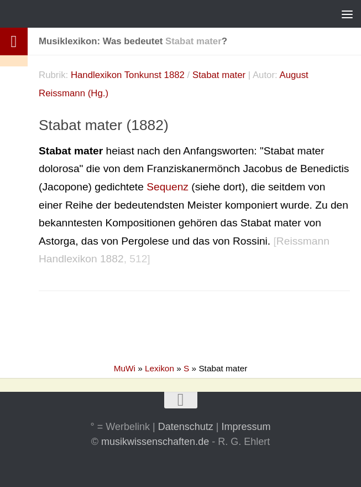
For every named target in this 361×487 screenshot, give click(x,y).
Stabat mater (218, 75)
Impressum (245, 426)
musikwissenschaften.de (155, 441)
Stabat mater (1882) (104, 125)
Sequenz (168, 187)
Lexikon (159, 368)
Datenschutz (185, 426)
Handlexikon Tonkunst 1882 (128, 75)
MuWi (124, 368)
